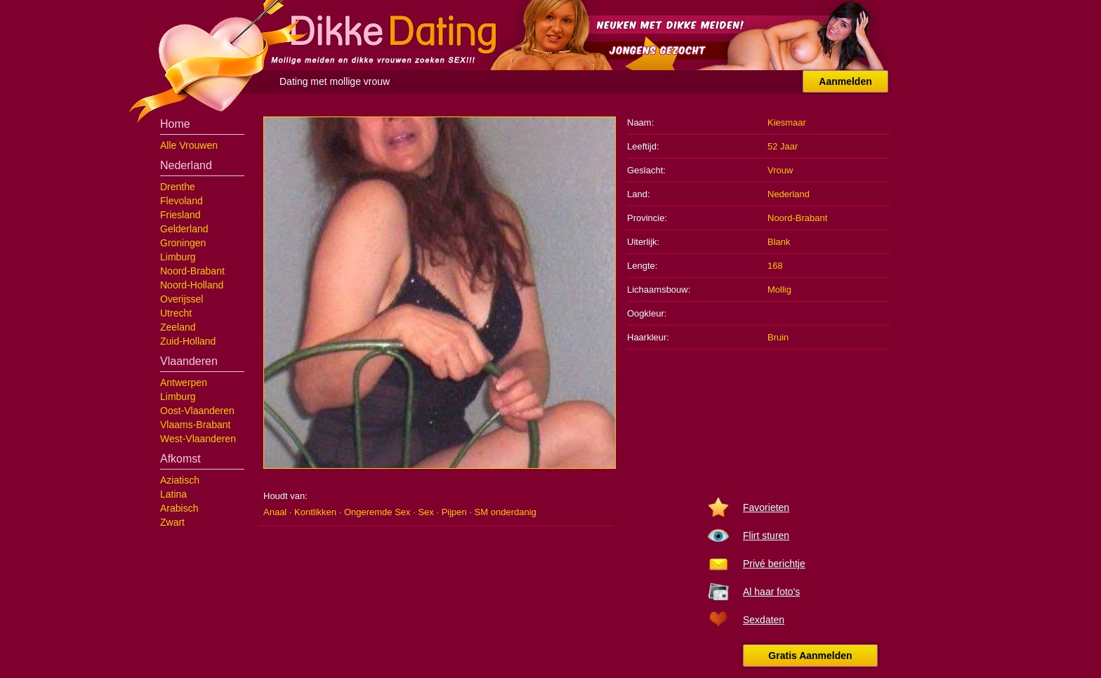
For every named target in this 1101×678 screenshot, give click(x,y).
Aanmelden (845, 81)
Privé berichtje (774, 563)
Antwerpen (183, 382)
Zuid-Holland (188, 341)
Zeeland (178, 327)
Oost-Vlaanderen (197, 410)
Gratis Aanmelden (810, 655)
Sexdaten (763, 619)
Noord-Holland (191, 285)
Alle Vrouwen (189, 145)
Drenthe (177, 186)
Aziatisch (179, 480)
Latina (173, 494)
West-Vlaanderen (198, 438)
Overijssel (181, 299)
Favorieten (766, 507)
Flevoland (181, 200)
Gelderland (184, 228)
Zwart (172, 522)
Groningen (183, 242)
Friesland (180, 214)
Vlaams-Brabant (195, 424)
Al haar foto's (771, 591)
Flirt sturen (766, 535)
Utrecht (176, 313)
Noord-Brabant (192, 271)
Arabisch (179, 508)
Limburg (178, 256)
